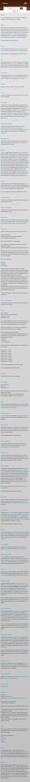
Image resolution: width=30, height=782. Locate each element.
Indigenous (3, 741)
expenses (17, 221)
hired (20, 62)
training (6, 548)
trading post (3, 456)
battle (25, 17)
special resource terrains (12, 514)
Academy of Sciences (14, 116)
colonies (20, 48)
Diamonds (3, 262)
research (3, 17)
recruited (20, 547)
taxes (10, 76)
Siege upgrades (15, 698)
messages (7, 753)
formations (3, 19)
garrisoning (3, 771)
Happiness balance (12, 63)
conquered (9, 186)
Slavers (2, 740)
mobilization (20, 532)
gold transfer (13, 427)
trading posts (20, 415)
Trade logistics (3, 407)
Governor (25, 663)
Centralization (23, 698)
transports (15, 611)
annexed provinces (14, 48)
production (26, 221)
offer (18, 443)
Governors (14, 75)
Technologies (9, 142)
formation (18, 19)
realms (8, 268)
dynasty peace (15, 37)
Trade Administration (12, 407)
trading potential (25, 502)
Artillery (14, 701)
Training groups (8, 537)
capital (17, 589)
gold (5, 62)
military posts (3, 50)
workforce (22, 221)
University (14, 113)
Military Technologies (23, 113)
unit (23, 533)
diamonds (4, 164)
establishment (23, 183)
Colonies (25, 479)
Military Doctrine (20, 548)
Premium (2, 537)
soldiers (13, 533)
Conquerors (3, 738)
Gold (2, 76)
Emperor (20, 34)
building (3, 48)
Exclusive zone (25, 573)
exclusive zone (24, 514)
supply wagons (14, 678)
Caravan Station (4, 617)
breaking (9, 37)
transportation (18, 583)
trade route (24, 481)
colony (20, 515)
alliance (23, 750)
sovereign (13, 17)
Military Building (4, 312)
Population (3, 152)
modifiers (2, 188)
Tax (1, 95)
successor (20, 32)
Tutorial (24, 53)
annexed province (15, 585)
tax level (4, 86)
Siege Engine (9, 701)
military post (25, 515)
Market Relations (25, 405)
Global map (9, 183)
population (23, 62)
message (3, 557)
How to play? (11, 774)
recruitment (12, 532)
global (18, 109)
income (23, 157)
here (17, 40)
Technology (3, 404)
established (10, 456)
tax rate (22, 63)
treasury (20, 470)
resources (19, 155)
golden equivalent (22, 599)
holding (25, 468)
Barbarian (6, 729)
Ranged (5, 701)
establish (7, 417)
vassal (2, 517)
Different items (4, 265)
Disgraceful (3, 37)
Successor (14, 34)
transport (14, 591)
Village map (12, 144)
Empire (15, 154)
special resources (22, 223)
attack (5, 594)
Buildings (3, 142)
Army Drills (8, 698)
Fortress (2, 321)
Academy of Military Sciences (19, 129)
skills (6, 75)
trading (23, 48)
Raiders (2, 737)
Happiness (3, 65)
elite (20, 533)
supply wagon (5, 686)
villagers (10, 474)
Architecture (12, 127)
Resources (3, 263)
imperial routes (25, 476)
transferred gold (12, 560)
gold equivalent (13, 601)
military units (17, 142)
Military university (9, 114)
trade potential (18, 404)
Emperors (15, 663)
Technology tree (4, 132)
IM (23, 512)
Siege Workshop (8, 696)
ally (18, 560)
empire (18, 517)
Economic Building (4, 384)
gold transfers (26, 427)
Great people (8, 27)
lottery (17, 50)
